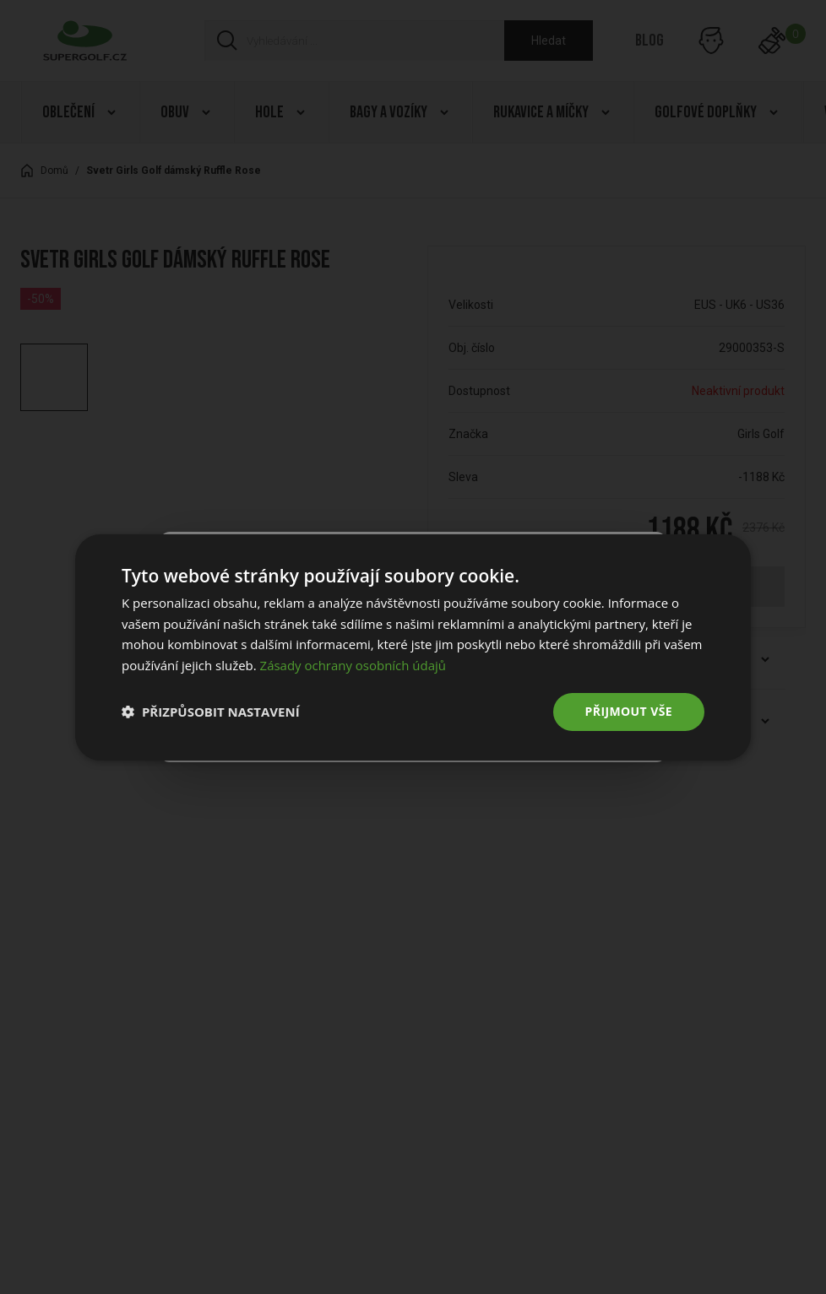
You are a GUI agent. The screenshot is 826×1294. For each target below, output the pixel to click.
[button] (211, 711)
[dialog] (413, 646)
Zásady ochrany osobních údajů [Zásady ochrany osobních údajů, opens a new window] (353, 665)
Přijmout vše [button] (628, 711)
